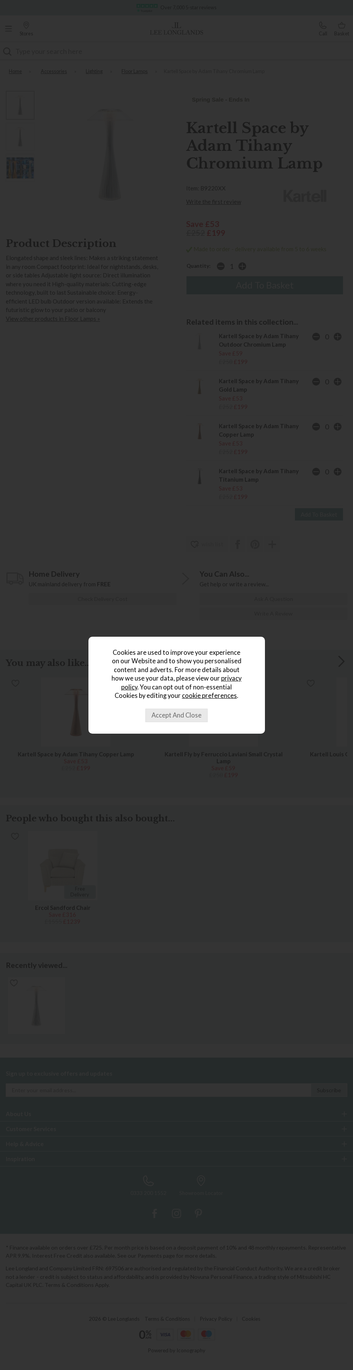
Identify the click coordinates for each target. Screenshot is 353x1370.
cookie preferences (209, 695)
